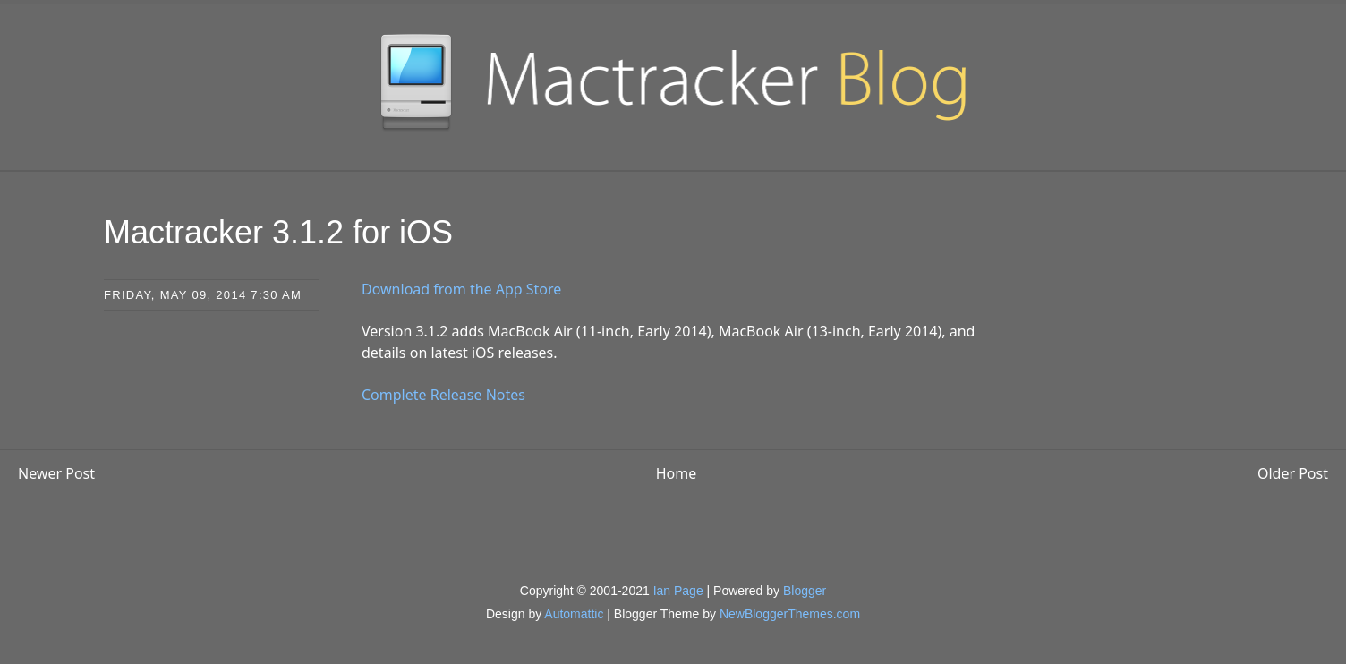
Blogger (804, 590)
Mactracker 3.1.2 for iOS (278, 232)
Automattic (573, 614)
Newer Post (56, 473)
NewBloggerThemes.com (790, 614)
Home (676, 473)
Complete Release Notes (443, 394)
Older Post (1292, 473)
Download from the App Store (461, 289)
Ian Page (678, 590)
